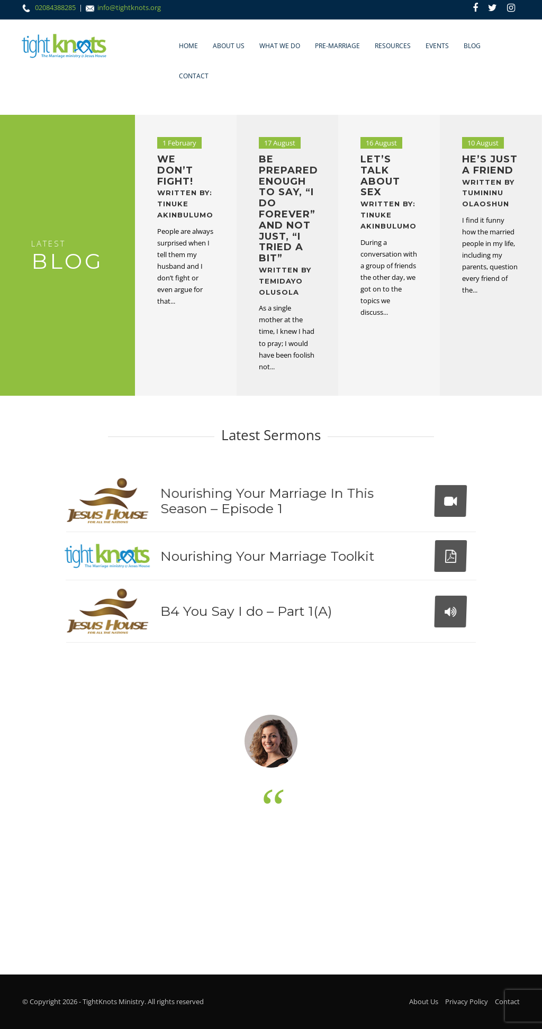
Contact (194, 75)
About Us (229, 45)
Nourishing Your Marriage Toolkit (267, 557)
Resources (393, 45)
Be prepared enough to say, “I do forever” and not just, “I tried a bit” (288, 224)
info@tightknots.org (129, 7)
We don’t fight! (185, 186)
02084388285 (56, 7)
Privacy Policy (466, 1001)
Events (437, 45)
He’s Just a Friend (490, 180)
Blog (472, 45)
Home (188, 45)
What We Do (279, 45)
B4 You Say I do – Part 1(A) (245, 612)
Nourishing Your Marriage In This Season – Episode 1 (265, 502)
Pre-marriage (337, 45)
